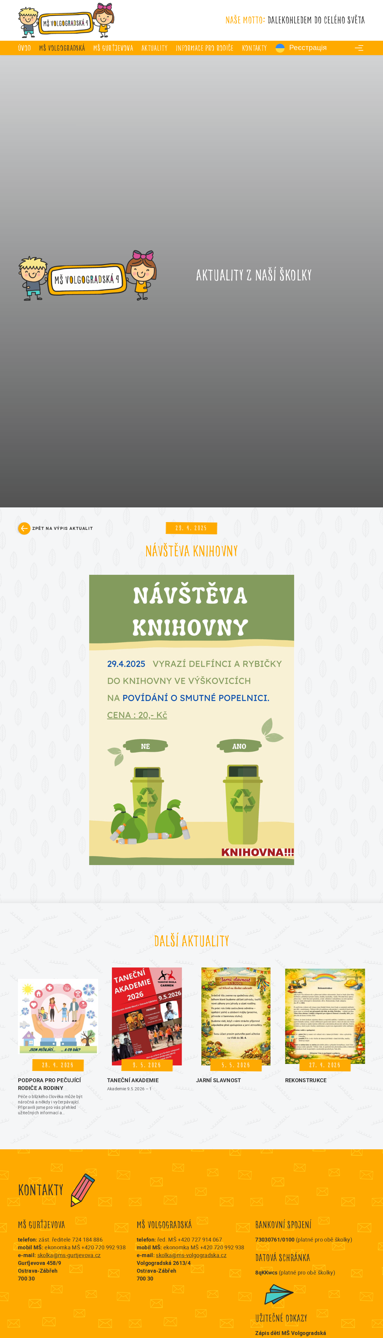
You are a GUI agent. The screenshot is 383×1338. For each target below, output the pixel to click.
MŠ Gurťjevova (113, 48)
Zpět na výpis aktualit (62, 528)
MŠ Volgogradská (62, 48)
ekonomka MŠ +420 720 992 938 (85, 1247)
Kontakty (254, 48)
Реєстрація (301, 48)
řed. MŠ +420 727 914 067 (189, 1239)
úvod (24, 48)
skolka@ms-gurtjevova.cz (69, 1255)
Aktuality (155, 48)
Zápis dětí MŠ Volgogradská (290, 1333)
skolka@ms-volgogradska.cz (191, 1255)
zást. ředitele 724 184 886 (71, 1239)
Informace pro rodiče (205, 48)
